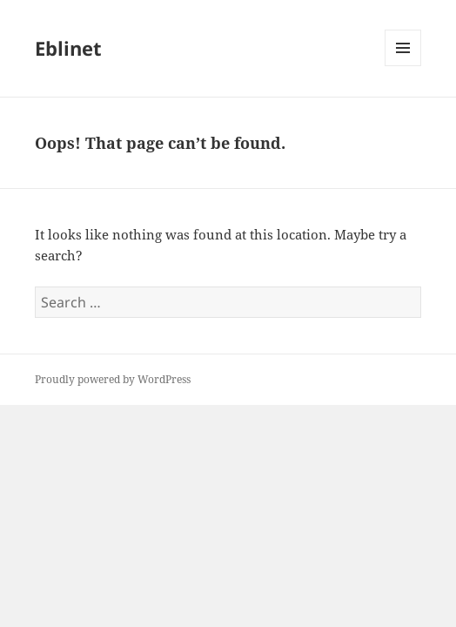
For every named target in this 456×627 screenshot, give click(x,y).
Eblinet (68, 48)
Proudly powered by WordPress (113, 379)
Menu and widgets (403, 65)
